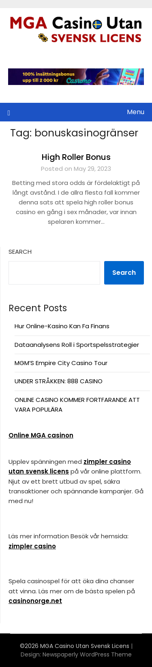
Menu (135, 112)
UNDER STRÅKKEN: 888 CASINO (59, 381)
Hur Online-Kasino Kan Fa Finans (62, 326)
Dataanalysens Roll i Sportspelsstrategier (77, 344)
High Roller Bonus (76, 157)
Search (20, 251)
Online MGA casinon (41, 435)
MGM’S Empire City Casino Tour (61, 363)
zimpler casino (32, 546)
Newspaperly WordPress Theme (87, 654)
